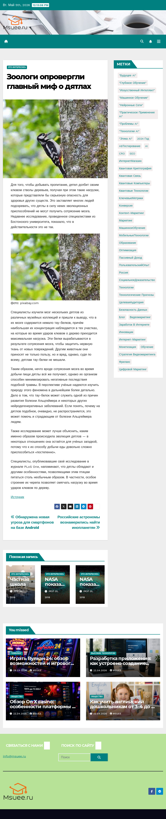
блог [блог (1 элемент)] (122, 317)
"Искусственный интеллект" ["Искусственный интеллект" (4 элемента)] (137, 90)
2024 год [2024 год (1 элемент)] (143, 138)
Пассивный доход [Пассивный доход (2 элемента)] (130, 257)
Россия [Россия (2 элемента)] (123, 272)
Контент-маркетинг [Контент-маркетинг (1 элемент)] (131, 213)
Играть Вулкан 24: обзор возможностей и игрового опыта (41, 663)
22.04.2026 (100, 713)
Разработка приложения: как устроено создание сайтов (120, 663)
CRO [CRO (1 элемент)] (122, 153)
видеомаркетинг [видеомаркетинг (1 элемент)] (140, 317)
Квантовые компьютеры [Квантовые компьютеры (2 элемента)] (134, 183)
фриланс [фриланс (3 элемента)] (124, 361)
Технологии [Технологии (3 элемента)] (126, 287)
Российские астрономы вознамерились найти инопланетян (78, 522)
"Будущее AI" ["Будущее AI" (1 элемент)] (127, 75)
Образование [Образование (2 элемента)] (127, 242)
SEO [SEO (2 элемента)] (132, 153)
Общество (17, 696)
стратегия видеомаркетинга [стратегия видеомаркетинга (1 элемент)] (137, 354)
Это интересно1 (17, 67)
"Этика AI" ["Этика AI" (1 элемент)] (125, 138)
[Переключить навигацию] (158, 41)
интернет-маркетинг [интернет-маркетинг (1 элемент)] (132, 339)
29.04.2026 (20, 670)
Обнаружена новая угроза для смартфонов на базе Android (32, 522)
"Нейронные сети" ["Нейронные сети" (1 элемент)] (131, 105)
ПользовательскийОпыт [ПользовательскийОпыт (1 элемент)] (134, 265)
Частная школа (19, 581)
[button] (142, 41)
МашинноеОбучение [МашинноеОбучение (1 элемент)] (132, 227)
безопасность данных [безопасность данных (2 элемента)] (133, 309)
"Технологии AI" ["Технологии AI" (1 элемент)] (129, 131)
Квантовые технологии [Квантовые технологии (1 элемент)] (133, 190)
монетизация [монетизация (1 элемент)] (127, 347)
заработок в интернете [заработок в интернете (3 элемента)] (134, 324)
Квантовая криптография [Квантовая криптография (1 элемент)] (135, 168)
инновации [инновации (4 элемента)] (126, 332)
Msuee (35, 670)
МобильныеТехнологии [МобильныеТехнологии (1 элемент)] (134, 235)
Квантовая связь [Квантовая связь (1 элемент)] (130, 175)
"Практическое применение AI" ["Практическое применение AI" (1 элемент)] (137, 114)
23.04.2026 (100, 670)
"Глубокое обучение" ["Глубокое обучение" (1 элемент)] (132, 82)
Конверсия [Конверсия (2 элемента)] (126, 205)
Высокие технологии (103, 653)
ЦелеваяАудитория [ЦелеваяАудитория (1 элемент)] (131, 302)
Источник (17, 497)
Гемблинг (16, 653)
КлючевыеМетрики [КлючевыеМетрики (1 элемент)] (131, 198)
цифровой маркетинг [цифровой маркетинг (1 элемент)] (133, 369)
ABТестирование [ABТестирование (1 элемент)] (129, 146)
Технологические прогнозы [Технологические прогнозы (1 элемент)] (136, 294)
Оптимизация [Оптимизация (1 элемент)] (127, 250)
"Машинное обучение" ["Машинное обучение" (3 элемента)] (133, 97)
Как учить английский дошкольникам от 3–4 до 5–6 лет (123, 706)
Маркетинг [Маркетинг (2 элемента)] (125, 220)
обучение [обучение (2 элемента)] (147, 347)
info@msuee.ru (14, 756)
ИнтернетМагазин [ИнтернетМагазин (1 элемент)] (130, 161)
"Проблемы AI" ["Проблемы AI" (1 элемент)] (128, 123)
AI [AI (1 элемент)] (146, 146)
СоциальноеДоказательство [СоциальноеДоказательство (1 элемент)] (137, 280)
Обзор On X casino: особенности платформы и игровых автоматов (42, 706)
